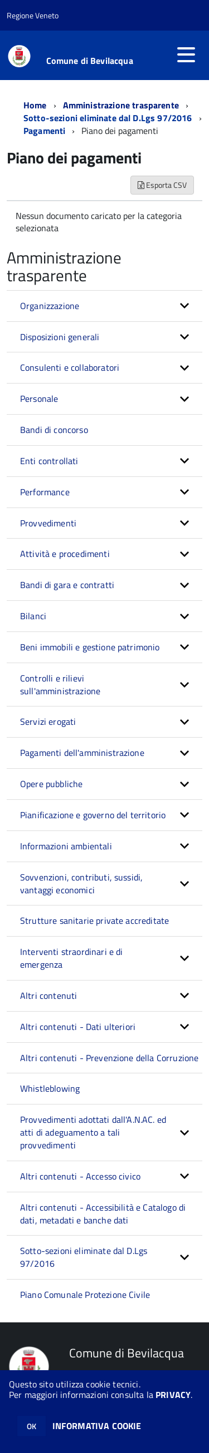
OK (31, 1426)
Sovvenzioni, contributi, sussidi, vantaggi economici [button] (81, 883)
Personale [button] (39, 398)
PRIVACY (173, 1394)
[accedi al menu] (186, 54)
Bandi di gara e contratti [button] (67, 584)
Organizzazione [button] (49, 305)
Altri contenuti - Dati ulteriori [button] (77, 1026)
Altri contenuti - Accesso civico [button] (80, 1176)
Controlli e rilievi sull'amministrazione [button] (60, 684)
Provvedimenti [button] (48, 523)
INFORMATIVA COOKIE (97, 1425)
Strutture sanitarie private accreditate (94, 920)
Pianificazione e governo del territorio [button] (93, 815)
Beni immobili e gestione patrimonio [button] (90, 647)
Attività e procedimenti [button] (65, 553)
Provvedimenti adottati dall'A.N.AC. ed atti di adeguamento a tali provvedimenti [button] (93, 1132)
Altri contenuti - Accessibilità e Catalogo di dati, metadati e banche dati (103, 1214)
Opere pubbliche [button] (51, 783)
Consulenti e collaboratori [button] (69, 367)
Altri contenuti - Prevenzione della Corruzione (109, 1057)
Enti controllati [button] (49, 460)
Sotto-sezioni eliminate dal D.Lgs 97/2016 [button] (83, 1257)
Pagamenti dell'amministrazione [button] (82, 752)
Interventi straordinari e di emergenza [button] (71, 958)
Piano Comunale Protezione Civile (85, 1294)
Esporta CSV (162, 185)
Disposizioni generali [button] (59, 337)
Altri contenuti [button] (48, 995)
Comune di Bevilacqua (89, 60)
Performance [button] (45, 492)
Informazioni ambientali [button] (66, 846)
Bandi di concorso (54, 429)
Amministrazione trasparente (121, 105)
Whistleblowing (50, 1088)
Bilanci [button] (33, 616)
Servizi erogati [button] (48, 721)
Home (35, 105)
